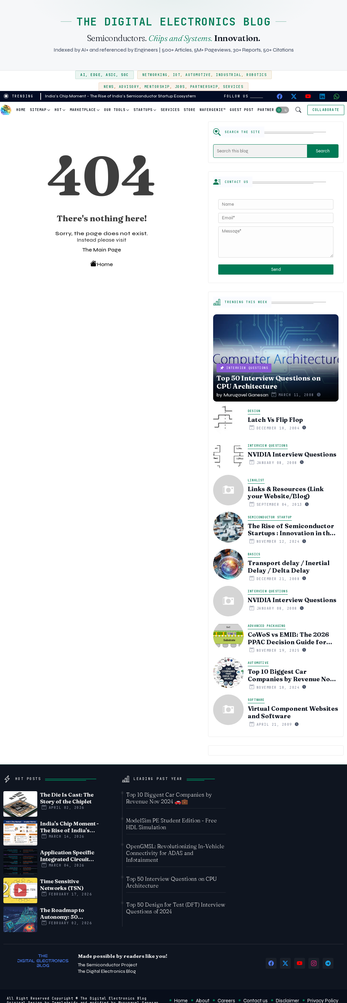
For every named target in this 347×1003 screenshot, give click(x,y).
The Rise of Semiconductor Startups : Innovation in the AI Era (291, 529)
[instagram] (313, 963)
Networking (155, 75)
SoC (125, 75)
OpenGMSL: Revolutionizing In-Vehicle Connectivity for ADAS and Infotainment (175, 853)
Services (233, 87)
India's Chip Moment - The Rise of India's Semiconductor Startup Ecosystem (120, 96)
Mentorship (157, 87)
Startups (143, 110)
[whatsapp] (336, 96)
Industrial (228, 75)
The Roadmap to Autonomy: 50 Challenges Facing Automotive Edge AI (67, 913)
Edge (95, 75)
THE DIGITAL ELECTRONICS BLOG (173, 21)
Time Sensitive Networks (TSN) (62, 884)
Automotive (198, 75)
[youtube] (308, 96)
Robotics (256, 75)
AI (82, 75)
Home (21, 110)
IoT (177, 75)
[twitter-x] (293, 96)
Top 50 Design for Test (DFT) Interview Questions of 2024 (175, 908)
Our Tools (114, 110)
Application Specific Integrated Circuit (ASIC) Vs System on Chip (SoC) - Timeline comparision (68, 855)
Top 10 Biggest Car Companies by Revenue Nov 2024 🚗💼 (290, 675)
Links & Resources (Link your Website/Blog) (286, 492)
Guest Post (241, 110)
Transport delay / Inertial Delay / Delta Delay (289, 566)
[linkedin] (322, 96)
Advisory (129, 87)
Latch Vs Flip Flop (275, 420)
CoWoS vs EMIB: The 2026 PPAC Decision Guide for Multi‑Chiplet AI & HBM (288, 638)
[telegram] (328, 963)
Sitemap (38, 110)
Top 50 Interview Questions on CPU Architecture (171, 882)
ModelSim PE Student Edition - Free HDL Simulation (171, 824)
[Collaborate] (325, 110)
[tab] (21, 110)
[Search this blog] (260, 151)
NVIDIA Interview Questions (292, 454)
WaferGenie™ (213, 110)
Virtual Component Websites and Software (293, 712)
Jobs (180, 87)
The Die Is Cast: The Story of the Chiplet (67, 798)
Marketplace (83, 110)
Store (190, 110)
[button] (282, 110)
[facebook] (279, 96)
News (109, 87)
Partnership (204, 87)
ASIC (111, 75)
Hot (58, 110)
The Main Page (101, 249)
